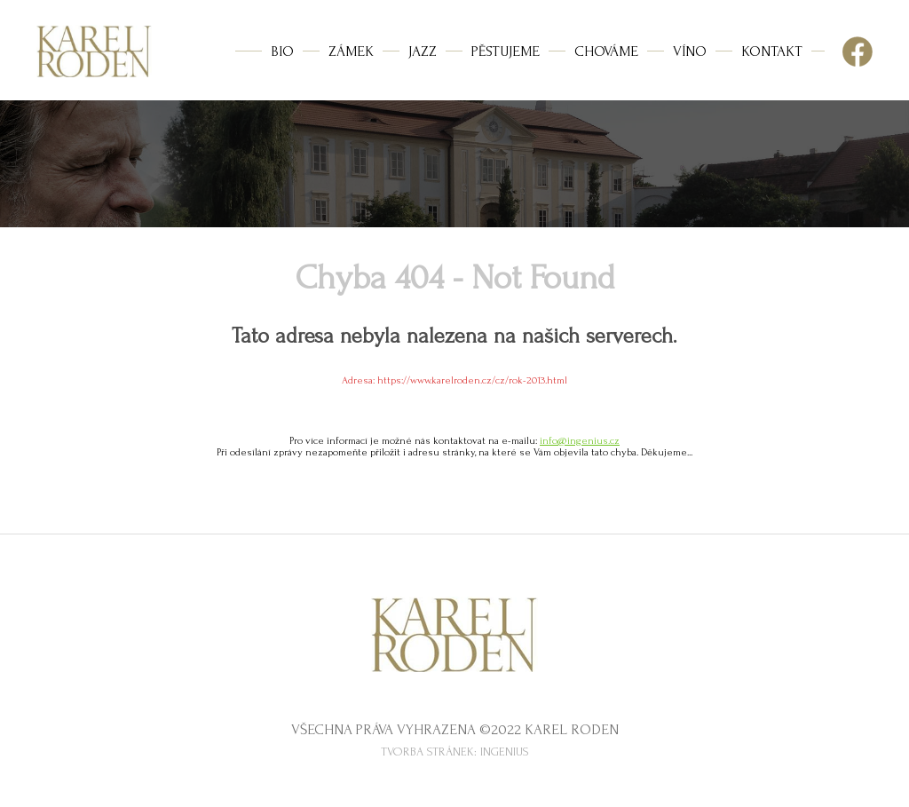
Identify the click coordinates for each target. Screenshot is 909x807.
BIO (282, 51)
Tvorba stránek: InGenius (455, 751)
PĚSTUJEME (505, 51)
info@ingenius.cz (580, 441)
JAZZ (422, 51)
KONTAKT (771, 51)
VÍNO (690, 51)
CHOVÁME (606, 51)
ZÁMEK (351, 51)
